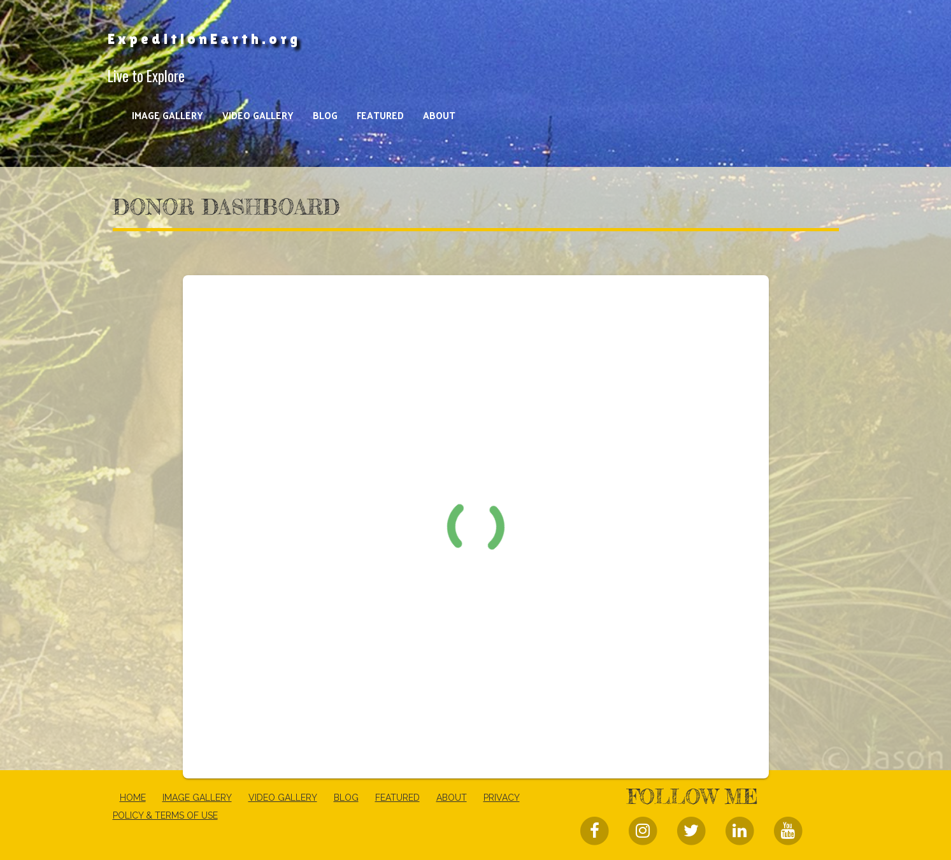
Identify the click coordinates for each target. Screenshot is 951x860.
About (439, 115)
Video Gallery (258, 115)
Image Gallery (167, 115)
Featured (380, 115)
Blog (325, 115)
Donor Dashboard (226, 207)
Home (133, 797)
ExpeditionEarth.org (204, 39)
